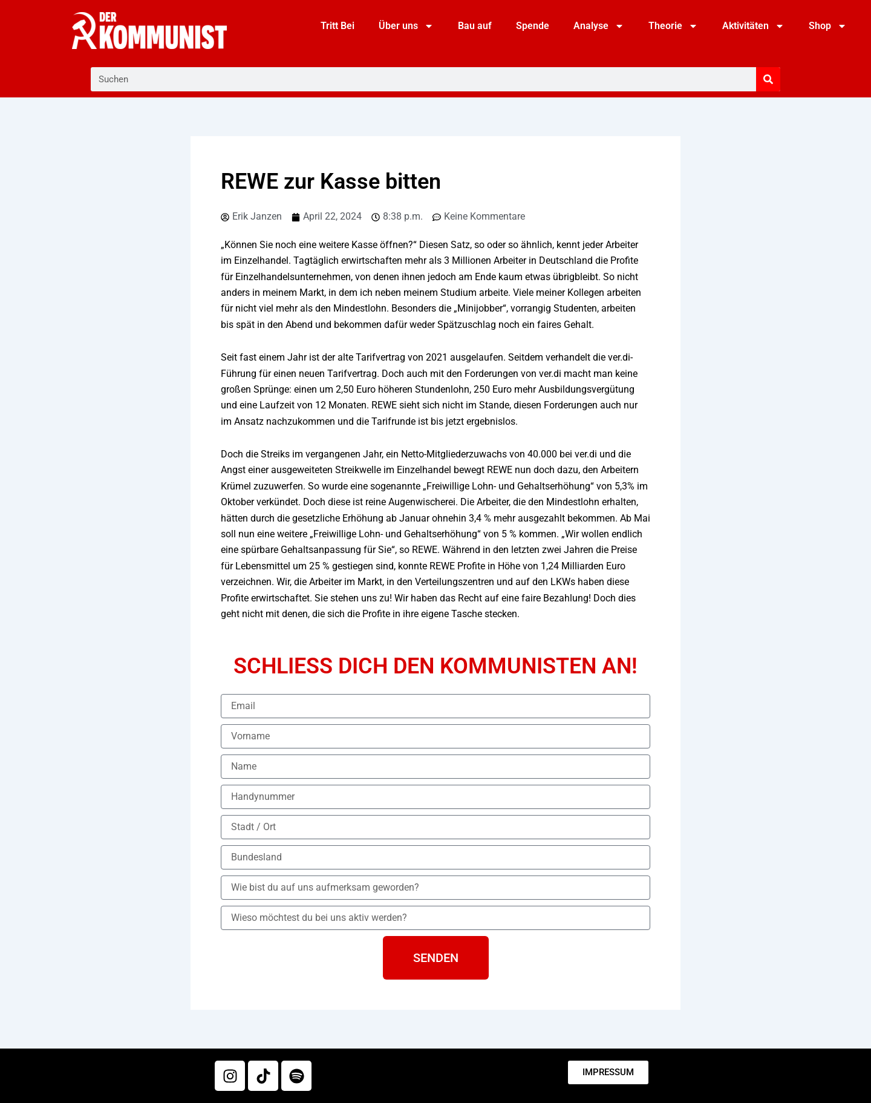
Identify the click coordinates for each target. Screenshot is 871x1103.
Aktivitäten (753, 26)
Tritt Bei (337, 25)
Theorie (673, 26)
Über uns (406, 26)
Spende (532, 25)
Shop (828, 26)
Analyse (598, 26)
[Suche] (768, 79)
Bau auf (475, 25)
